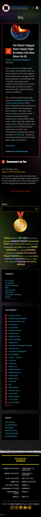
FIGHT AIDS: (8, 485)
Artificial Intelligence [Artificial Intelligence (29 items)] (33, 238)
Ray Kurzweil (10, 290)
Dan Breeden (13, 328)
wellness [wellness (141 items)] (21, 264)
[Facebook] (12, 507)
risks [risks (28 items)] (31, 259)
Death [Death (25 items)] (37, 244)
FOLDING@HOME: (7, 488)
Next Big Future (11, 430)
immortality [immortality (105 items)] (31, 250)
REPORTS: (24, 485)
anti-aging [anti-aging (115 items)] (22, 238)
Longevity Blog (11, 425)
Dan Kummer (13, 348)
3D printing (9, 281)
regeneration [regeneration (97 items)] (19, 259)
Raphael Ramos (14, 373)
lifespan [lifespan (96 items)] (7, 256)
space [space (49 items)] (7, 262)
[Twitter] (16, 507)
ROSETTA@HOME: (12, 492)
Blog (20, 18)
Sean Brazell (13, 375)
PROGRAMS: (25, 488)
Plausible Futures (11, 433)
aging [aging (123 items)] (6, 238)
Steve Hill (12, 381)
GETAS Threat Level (20, 460)
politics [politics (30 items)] (30, 256)
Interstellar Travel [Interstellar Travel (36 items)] (10, 253)
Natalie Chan (13, 378)
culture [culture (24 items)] (34, 244)
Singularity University (13, 295)
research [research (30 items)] (27, 259)
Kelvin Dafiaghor (14, 339)
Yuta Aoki (12, 360)
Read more (10, 145)
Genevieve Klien (14, 315)
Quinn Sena (12, 325)
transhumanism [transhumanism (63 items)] (31, 262)
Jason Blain (13, 393)
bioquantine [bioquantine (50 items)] (7, 241)
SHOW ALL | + (8, 405)
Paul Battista (13, 333)
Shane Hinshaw (14, 369)
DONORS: (13, 481)
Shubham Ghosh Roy (16, 321)
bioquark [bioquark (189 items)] (15, 241)
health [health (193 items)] (34, 247)
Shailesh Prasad (14, 330)
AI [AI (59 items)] (10, 238)
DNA (7, 288)
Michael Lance (14, 390)
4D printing (9, 283)
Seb (12, 151)
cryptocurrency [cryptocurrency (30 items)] (28, 244)
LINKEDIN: (7, 473)
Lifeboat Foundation (15, 504)
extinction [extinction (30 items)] (15, 247)
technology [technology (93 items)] (21, 261)
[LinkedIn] (21, 507)
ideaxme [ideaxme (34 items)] (23, 250)
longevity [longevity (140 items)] (15, 256)
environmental (19, 151)
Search (36, 209)
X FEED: (7, 478)
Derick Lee (12, 363)
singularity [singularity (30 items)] (34, 259)
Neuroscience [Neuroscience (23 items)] (25, 256)
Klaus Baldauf (13, 354)
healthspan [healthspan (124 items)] (11, 250)
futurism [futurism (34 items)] (25, 247)
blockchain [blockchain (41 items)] (12, 244)
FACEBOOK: (6, 468)
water (25, 151)
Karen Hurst (12, 343)
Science (20, 103)
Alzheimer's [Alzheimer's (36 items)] (15, 238)
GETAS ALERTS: (26, 473)
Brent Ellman (13, 387)
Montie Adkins (13, 396)
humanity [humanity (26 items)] (19, 250)
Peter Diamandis (11, 285)
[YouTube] (25, 507)
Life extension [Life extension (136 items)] (30, 253)
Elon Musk (9, 292)
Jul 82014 (8, 51)
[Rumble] (29, 507)
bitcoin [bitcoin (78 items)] (6, 244)
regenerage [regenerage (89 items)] (9, 259)
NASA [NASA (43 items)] (21, 256)
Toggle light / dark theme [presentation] (37, 7)
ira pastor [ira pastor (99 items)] (19, 253)
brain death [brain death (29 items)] (18, 244)
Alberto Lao (12, 366)
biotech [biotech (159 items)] (24, 241)
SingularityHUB (11, 436)
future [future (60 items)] (20, 247)
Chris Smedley (13, 402)
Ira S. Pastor (13, 399)
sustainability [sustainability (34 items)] (12, 262)
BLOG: (23, 478)
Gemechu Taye (14, 336)
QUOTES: (24, 496)
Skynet (7, 297)
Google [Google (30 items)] (29, 247)
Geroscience (10, 422)
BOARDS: (24, 481)
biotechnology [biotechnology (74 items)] (33, 241)
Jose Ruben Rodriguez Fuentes (20, 345)
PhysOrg (20, 134)
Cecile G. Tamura (15, 358)
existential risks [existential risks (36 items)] (8, 247)
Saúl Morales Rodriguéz (17, 318)
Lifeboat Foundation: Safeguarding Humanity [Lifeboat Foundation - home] (15, 8)
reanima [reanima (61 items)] (35, 256)
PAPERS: (24, 492)
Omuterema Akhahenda (17, 351)
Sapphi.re (36, 504)
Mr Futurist (9, 428)
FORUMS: (14, 496)
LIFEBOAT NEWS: (26, 468)
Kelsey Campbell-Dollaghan (17, 60)
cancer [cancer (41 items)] (23, 244)
